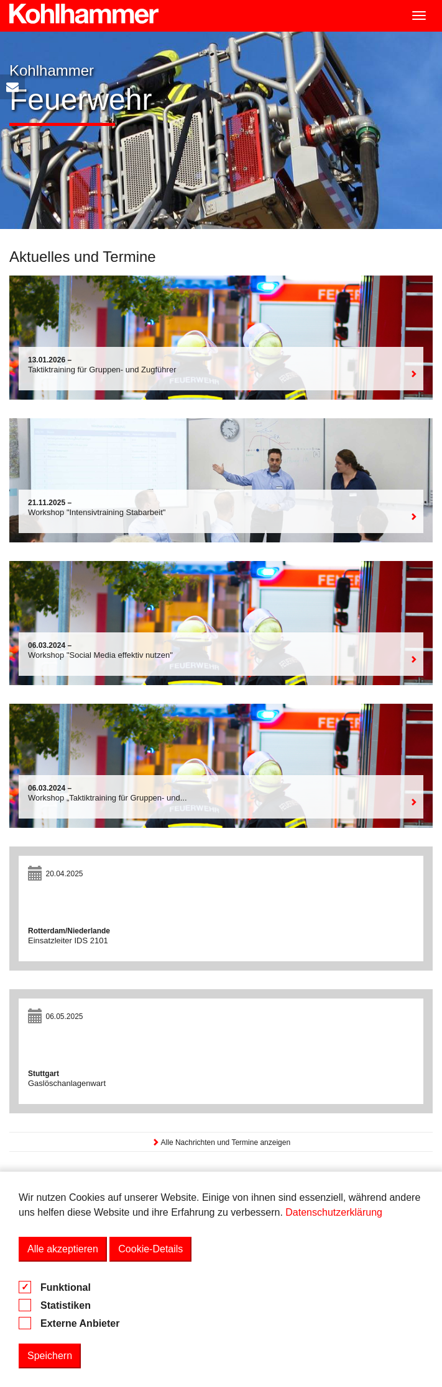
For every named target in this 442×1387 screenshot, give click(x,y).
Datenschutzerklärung (333, 1212)
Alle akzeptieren (62, 1249)
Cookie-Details (150, 1249)
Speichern (49, 1355)
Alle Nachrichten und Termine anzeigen (221, 1142)
